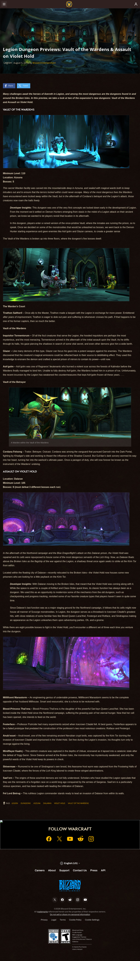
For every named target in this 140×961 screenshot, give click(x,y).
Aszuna (37, 803)
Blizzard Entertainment (44, 62)
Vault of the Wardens (78, 803)
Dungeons (26, 803)
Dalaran (47, 803)
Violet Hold (59, 803)
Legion (15, 803)
